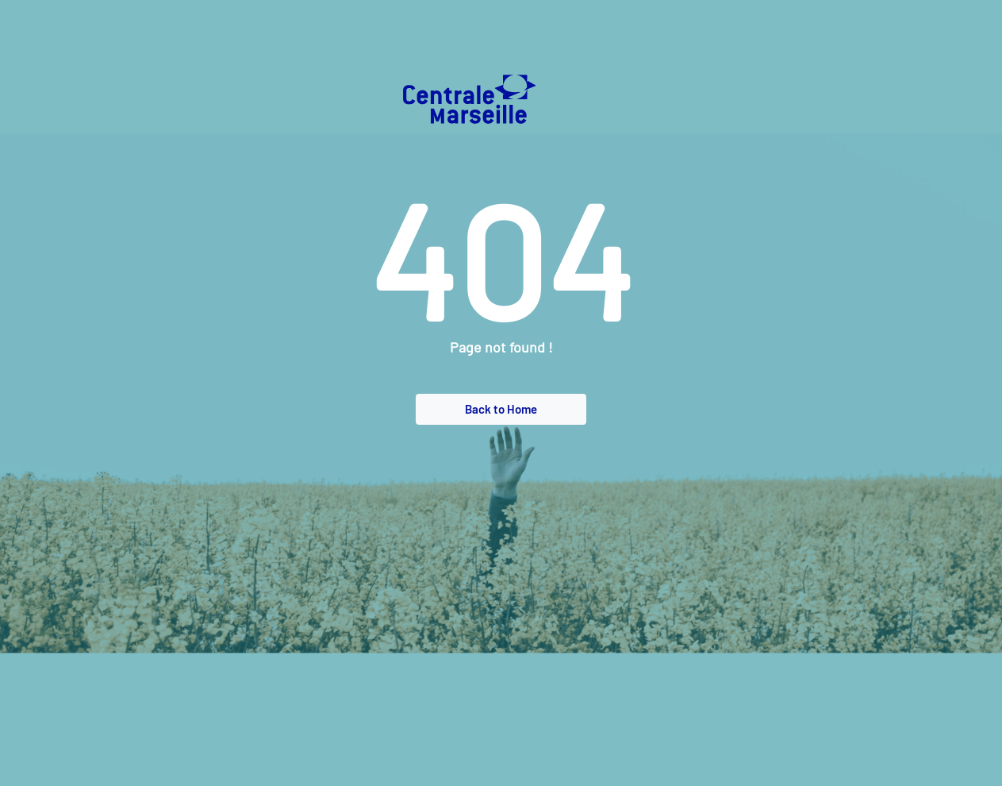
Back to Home (501, 409)
